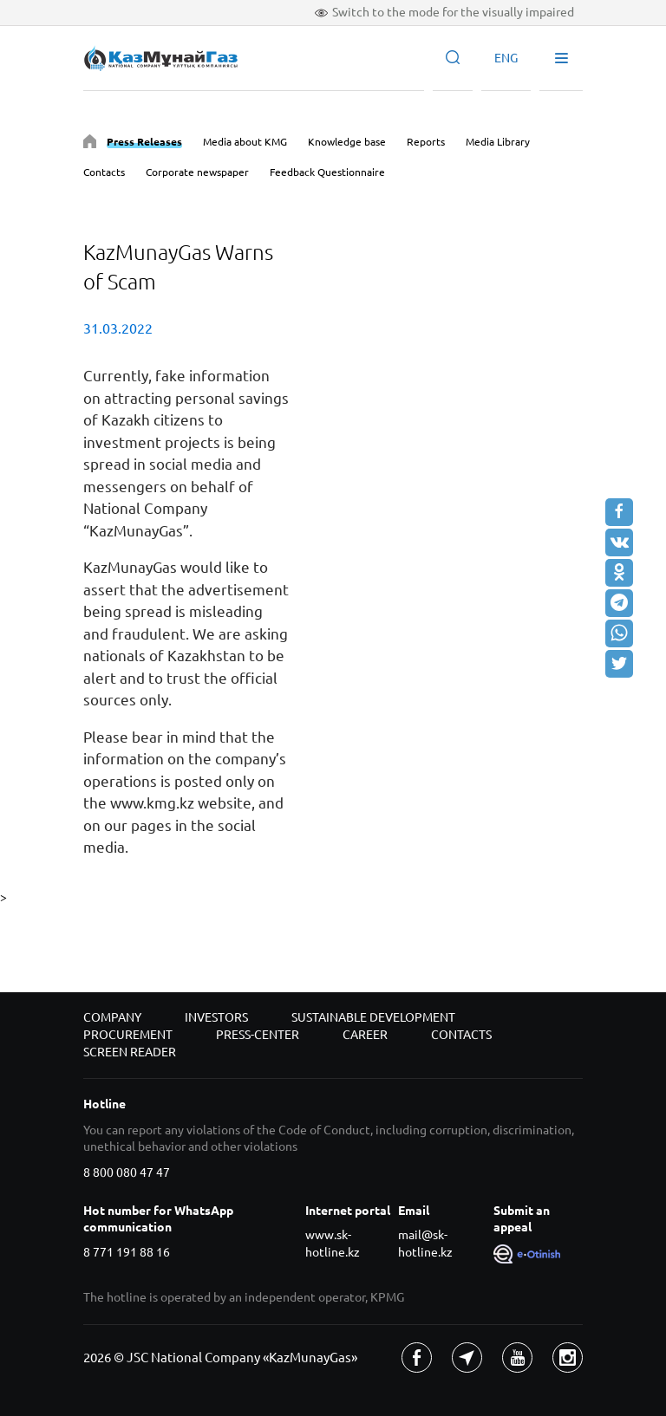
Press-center (257, 1035)
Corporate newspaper (197, 172)
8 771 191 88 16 (126, 1252)
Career (365, 1035)
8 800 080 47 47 (126, 1172)
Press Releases (144, 141)
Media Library (498, 141)
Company (112, 1017)
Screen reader (129, 1052)
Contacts (104, 172)
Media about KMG (245, 141)
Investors (216, 1017)
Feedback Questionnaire (327, 172)
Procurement (128, 1035)
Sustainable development (373, 1017)
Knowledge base (347, 141)
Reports (426, 141)
